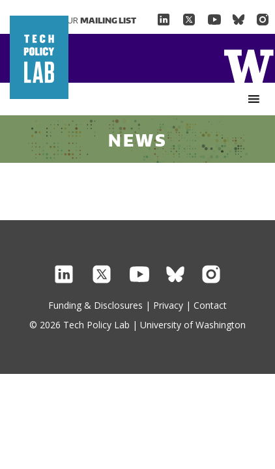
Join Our (89, 20)
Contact (210, 305)
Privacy (168, 305)
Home (248, 65)
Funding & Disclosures (95, 305)
